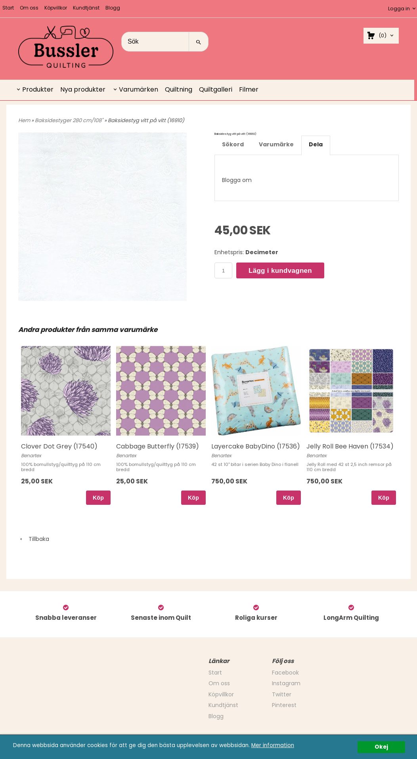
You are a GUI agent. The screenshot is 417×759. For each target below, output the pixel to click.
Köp (98, 497)
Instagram (286, 683)
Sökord (233, 144)
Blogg (112, 7)
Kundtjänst (86, 7)
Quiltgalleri (215, 89)
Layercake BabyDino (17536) (255, 446)
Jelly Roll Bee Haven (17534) (350, 446)
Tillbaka (33, 539)
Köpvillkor (55, 7)
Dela (316, 144)
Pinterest (284, 705)
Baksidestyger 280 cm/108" (69, 120)
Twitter (281, 694)
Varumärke (276, 144)
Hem (24, 120)
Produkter (38, 89)
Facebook (285, 673)
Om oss (29, 7)
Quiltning (178, 89)
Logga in (399, 8)
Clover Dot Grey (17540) (59, 446)
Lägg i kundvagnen (280, 270)
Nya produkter (82, 89)
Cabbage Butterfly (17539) (157, 446)
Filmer (248, 89)
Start (8, 7)
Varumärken (138, 89)
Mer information (272, 745)
